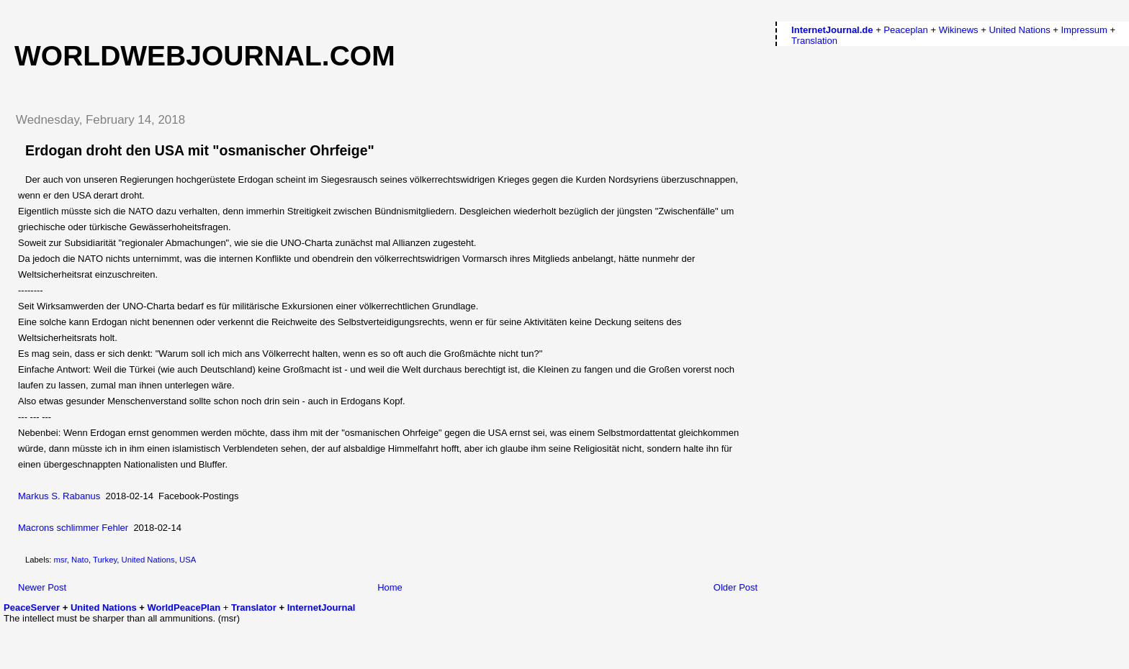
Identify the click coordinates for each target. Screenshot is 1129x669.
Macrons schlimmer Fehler (73, 527)
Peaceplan (905, 29)
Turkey (105, 559)
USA (187, 559)
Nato (80, 559)
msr (60, 559)
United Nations (148, 559)
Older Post (735, 587)
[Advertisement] (88, 645)
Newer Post (42, 587)
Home (389, 587)
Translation (814, 40)
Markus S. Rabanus (59, 496)
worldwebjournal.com (204, 55)
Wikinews (959, 29)
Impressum (1084, 29)
